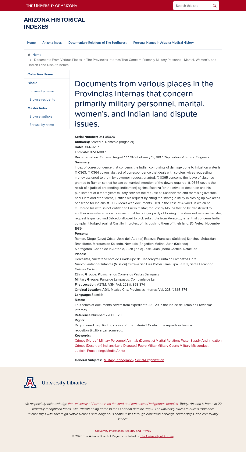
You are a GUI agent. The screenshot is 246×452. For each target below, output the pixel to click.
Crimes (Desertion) (88, 346)
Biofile (32, 83)
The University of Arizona (157, 436)
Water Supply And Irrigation (201, 340)
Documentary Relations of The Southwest (97, 43)
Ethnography (124, 360)
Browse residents (42, 99)
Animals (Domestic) (140, 340)
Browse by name (41, 91)
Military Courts (168, 346)
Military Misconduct (194, 346)
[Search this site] (191, 5)
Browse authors (40, 116)
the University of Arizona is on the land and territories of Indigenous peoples (123, 404)
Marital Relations (168, 340)
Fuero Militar (147, 346)
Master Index (37, 108)
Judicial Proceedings (90, 351)
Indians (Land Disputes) (120, 346)
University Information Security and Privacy (123, 431)
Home (31, 43)
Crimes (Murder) (86, 340)
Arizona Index (52, 43)
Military (109, 360)
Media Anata (115, 351)
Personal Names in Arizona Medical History (163, 43)
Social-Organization (149, 360)
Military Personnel (112, 340)
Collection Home (40, 74)
